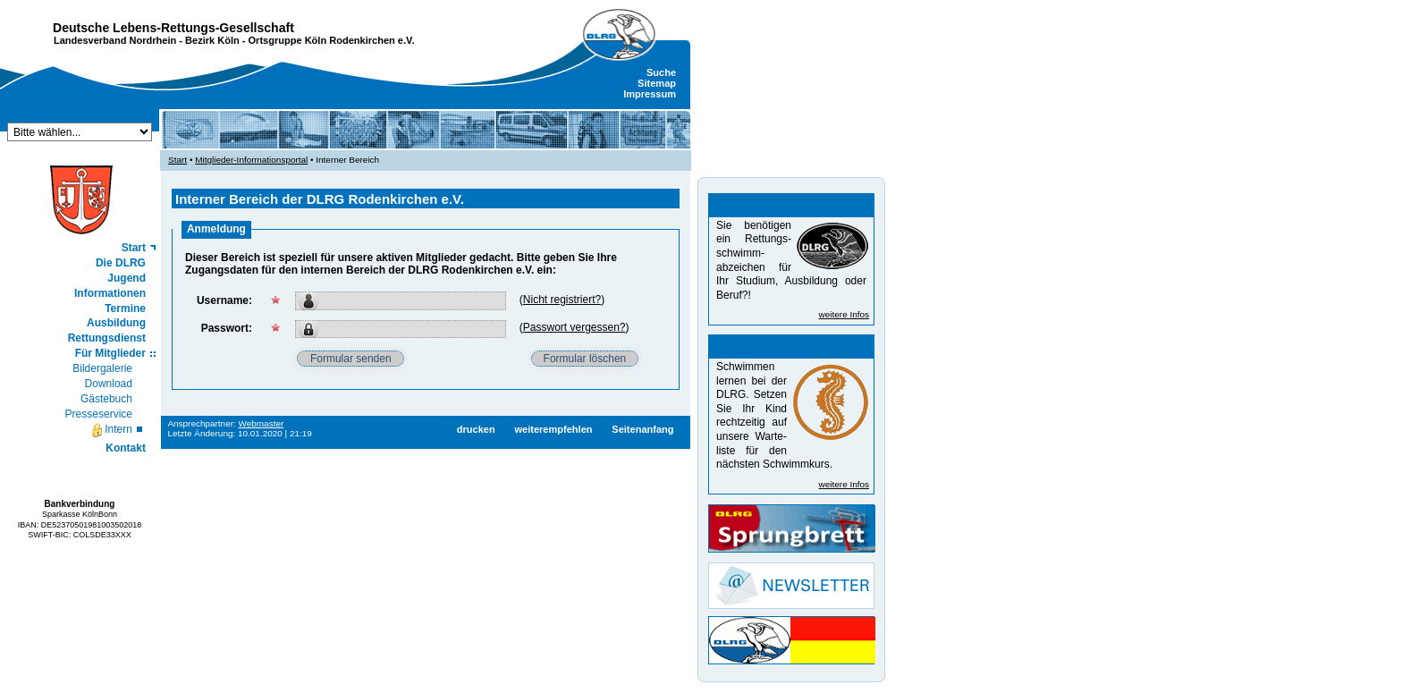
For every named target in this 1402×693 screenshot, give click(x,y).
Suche (661, 72)
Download (108, 383)
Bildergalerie (102, 368)
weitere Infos (844, 314)
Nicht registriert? (562, 299)
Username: (224, 300)
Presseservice (98, 414)
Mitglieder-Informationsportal (251, 160)
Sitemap (657, 83)
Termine (125, 308)
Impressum (649, 94)
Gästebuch (106, 399)
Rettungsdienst (107, 338)
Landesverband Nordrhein (115, 40)
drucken (476, 429)
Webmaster (261, 423)
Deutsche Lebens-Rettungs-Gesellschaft (173, 28)
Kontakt (126, 448)
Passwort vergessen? (574, 327)
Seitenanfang (642, 429)
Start (134, 247)
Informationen (110, 293)
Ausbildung (116, 323)
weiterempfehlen (553, 429)
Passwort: (226, 328)
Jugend (126, 278)
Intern (111, 430)
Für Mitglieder (110, 353)
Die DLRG (121, 263)
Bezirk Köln (212, 40)
